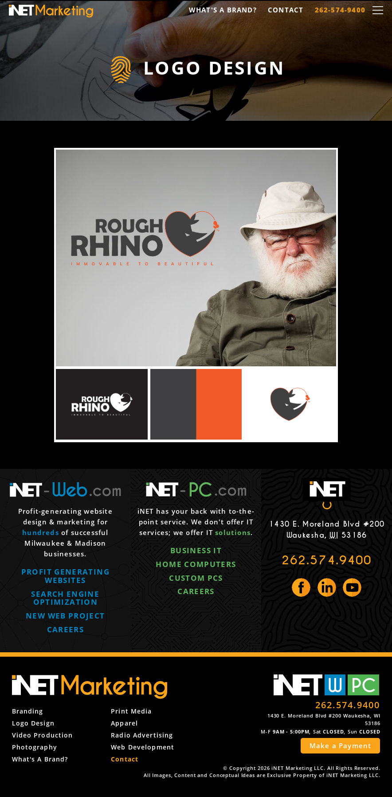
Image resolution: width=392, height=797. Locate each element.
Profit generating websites (65, 576)
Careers (65, 629)
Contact (285, 9)
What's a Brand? (223, 9)
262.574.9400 (327, 560)
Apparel (124, 723)
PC (363, 684)
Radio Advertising (142, 735)
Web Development (142, 747)
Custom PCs (196, 578)
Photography (34, 747)
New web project (65, 616)
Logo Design (33, 723)
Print (131, 711)
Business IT (196, 550)
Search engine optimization (65, 598)
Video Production (42, 735)
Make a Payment (341, 745)
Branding (27, 711)
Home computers (196, 564)
